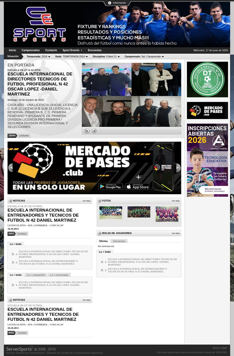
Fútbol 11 (105, 56)
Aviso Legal (220, 347)
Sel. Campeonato (143, 56)
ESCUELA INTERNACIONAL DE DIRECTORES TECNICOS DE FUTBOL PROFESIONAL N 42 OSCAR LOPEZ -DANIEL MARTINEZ (53, 254)
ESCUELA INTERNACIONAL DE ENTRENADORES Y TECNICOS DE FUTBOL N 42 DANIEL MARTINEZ (43, 215)
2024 (37, 56)
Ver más (86, 200)
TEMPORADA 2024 (70, 56)
